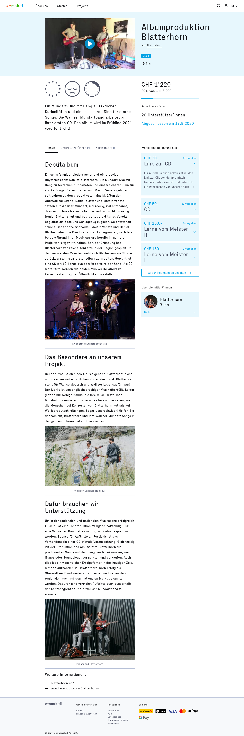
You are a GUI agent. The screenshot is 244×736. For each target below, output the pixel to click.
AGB (110, 713)
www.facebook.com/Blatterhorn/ (75, 688)
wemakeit (54, 703)
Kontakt (80, 710)
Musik (146, 55)
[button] (219, 6)
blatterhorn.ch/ (62, 683)
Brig (148, 63)
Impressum (113, 723)
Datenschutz (114, 717)
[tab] (51, 148)
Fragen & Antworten (86, 713)
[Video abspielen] (90, 44)
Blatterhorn (154, 45)
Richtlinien (113, 710)
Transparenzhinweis (118, 720)
